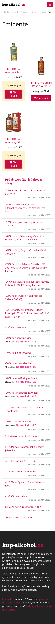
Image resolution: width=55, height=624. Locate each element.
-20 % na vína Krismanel (18, 421)
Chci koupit (13, 94)
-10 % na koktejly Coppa (18, 352)
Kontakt (6, 599)
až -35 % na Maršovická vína (20, 471)
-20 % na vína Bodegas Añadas (22, 392)
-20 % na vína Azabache (18, 363)
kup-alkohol (13, 5)
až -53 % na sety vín (16, 327)
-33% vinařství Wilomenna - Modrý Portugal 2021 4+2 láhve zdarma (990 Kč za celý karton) (27, 313)
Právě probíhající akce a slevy (23, 181)
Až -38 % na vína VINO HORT (21, 461)
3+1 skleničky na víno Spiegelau (22, 436)
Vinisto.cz (32, 197)
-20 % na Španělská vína (18, 338)
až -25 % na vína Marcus (18, 496)
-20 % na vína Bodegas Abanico (22, 378)
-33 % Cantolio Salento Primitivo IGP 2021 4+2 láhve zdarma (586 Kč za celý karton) (26, 268)
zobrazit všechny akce (18, 517)
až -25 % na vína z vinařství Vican (23, 506)
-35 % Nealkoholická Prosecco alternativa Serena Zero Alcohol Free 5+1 (25, 208)
